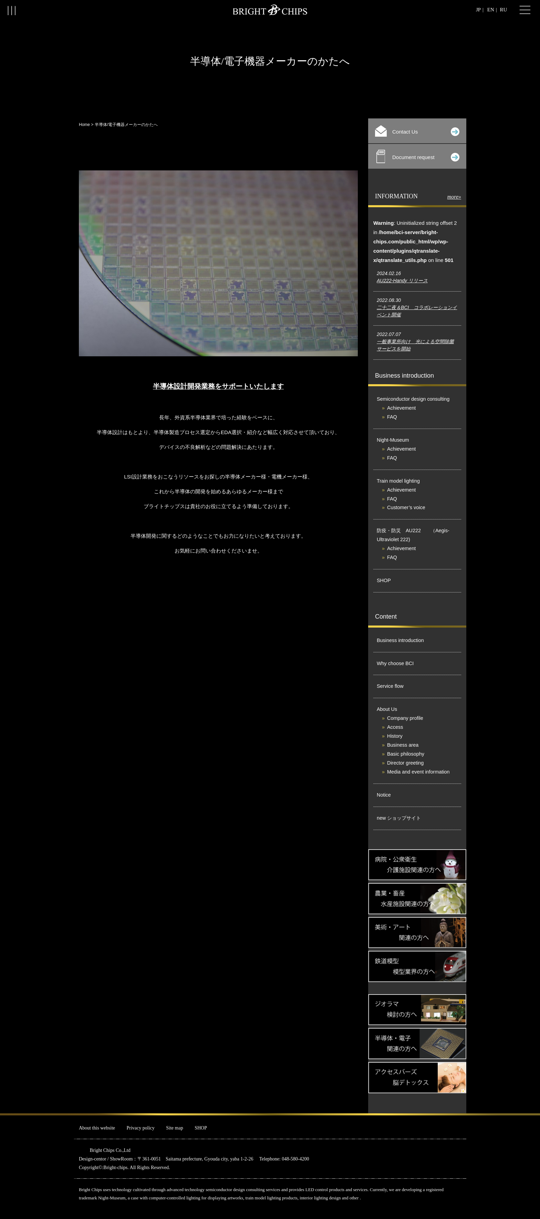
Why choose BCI (395, 663)
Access (395, 727)
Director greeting (405, 763)
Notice (384, 795)
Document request (417, 156)
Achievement (401, 408)
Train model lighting (398, 481)
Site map (174, 1128)
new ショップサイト (399, 818)
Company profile (405, 718)
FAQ (392, 417)
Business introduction (400, 640)
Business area (402, 745)
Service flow (390, 686)
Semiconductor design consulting (413, 399)
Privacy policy (141, 1128)
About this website (97, 1128)
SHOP (384, 580)
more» (454, 197)
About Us (387, 709)
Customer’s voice (406, 507)
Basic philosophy (405, 754)
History (395, 736)
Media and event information (418, 772)
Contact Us (417, 131)
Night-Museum (393, 440)
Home (84, 124)
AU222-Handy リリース (402, 280)
